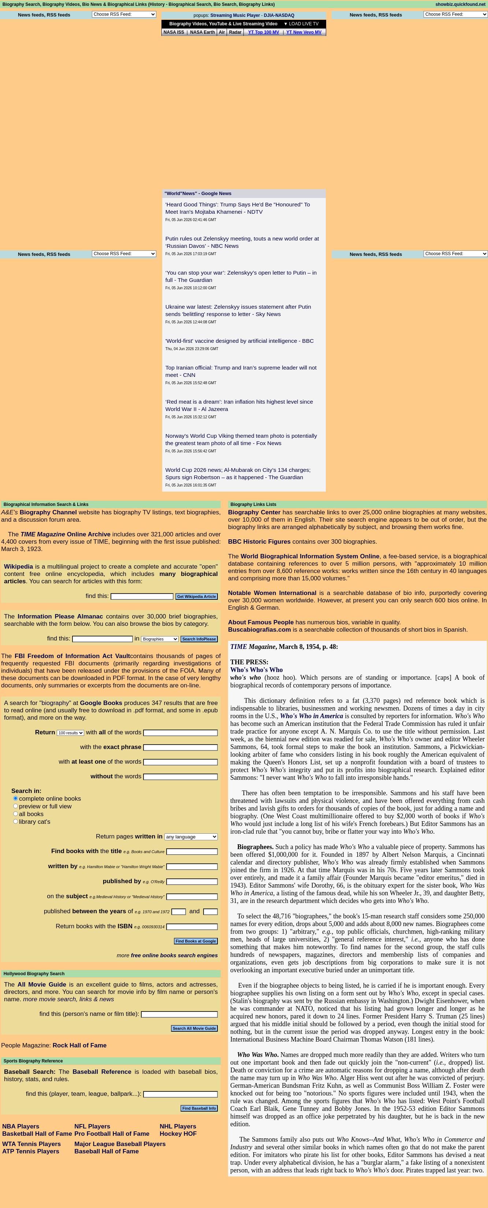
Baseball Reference (101, 1071)
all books (31, 814)
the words (115, 776)
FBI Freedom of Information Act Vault (72, 656)
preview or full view (45, 806)
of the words (121, 732)
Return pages (129, 836)
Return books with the (94, 926)
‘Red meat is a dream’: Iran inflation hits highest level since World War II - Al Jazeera (239, 405)
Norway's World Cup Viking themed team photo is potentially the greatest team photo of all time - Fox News (241, 439)
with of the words (101, 761)
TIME (238, 646)
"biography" (55, 703)
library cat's (34, 821)
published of (88, 911)
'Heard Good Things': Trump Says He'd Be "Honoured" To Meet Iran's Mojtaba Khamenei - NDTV (237, 208)
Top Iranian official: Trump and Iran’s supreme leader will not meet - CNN (241, 371)
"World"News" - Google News (197, 193)
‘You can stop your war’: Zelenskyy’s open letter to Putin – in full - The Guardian (241, 276)
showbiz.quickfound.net (461, 4)
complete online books (50, 798)
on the (67, 896)
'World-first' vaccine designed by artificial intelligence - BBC (239, 341)
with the (111, 746)
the (111, 851)
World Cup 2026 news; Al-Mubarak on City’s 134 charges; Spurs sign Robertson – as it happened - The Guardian (238, 473)
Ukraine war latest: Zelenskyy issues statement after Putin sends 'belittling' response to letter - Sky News (238, 310)
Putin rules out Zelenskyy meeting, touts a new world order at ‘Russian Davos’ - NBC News (242, 242)
